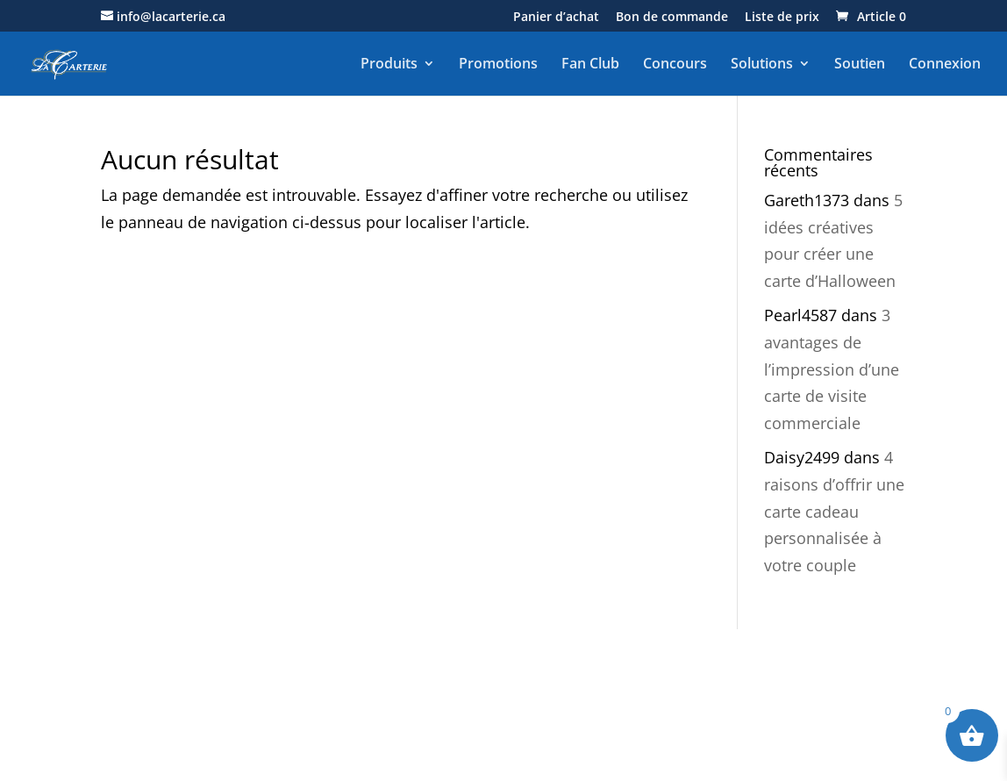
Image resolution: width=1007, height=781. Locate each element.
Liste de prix (782, 18)
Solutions (762, 64)
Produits (389, 64)
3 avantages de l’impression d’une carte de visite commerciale (831, 369)
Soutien (859, 64)
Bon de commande (672, 18)
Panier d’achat (556, 18)
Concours (675, 64)
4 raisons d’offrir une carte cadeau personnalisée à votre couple (834, 511)
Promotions (498, 64)
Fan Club (590, 64)
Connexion (945, 64)
